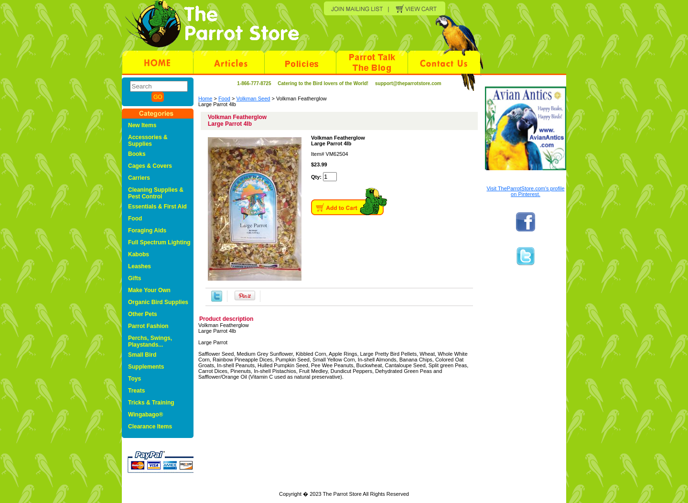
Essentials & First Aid (157, 206)
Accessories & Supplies (148, 140)
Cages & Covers (150, 166)
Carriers (139, 178)
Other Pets (142, 314)
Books (137, 154)
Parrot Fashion (148, 326)
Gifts (134, 278)
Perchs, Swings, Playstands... (150, 341)
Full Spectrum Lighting (159, 242)
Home (205, 98)
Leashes (139, 266)
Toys (134, 378)
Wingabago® (145, 414)
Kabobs (138, 254)
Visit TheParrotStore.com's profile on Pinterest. (525, 191)
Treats (136, 390)
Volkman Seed (253, 98)
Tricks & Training (151, 402)
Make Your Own (149, 290)
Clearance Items (150, 426)
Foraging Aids (147, 230)
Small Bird (142, 354)
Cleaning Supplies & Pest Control (155, 193)
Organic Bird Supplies (158, 302)
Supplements (146, 366)
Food (224, 98)
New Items (142, 125)
